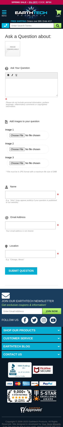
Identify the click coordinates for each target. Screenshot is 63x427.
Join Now (52, 311)
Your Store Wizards (51, 424)
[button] (8, 75)
